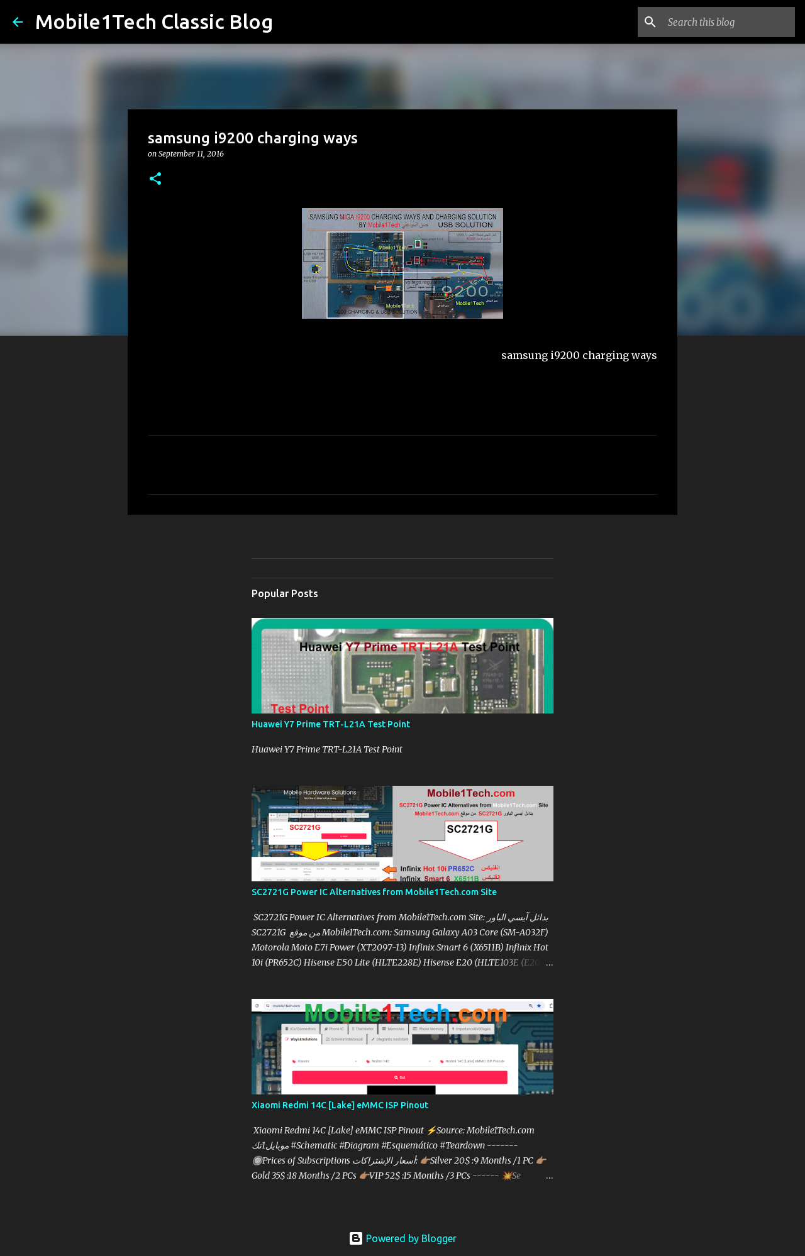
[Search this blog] (729, 22)
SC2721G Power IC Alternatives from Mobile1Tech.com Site (374, 892)
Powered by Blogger (402, 1238)
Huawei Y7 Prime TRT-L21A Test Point (331, 724)
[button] (155, 179)
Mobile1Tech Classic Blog (154, 21)
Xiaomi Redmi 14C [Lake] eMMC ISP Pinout (340, 1105)
